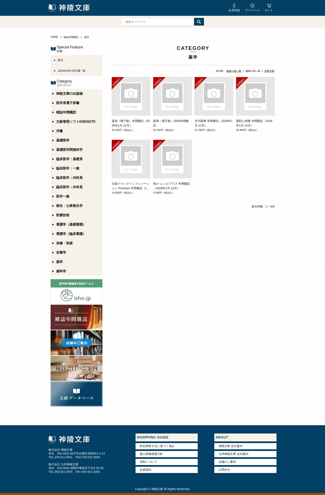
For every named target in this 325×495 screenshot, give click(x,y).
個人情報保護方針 (151, 454)
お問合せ (224, 469)
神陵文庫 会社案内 (230, 446)
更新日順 (269, 71)
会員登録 (234, 10)
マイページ (252, 10)
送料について (148, 461)
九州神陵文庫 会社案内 (233, 454)
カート (268, 10)
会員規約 (145, 469)
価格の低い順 (233, 71)
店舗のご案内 (227, 461)
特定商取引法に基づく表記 (157, 446)
